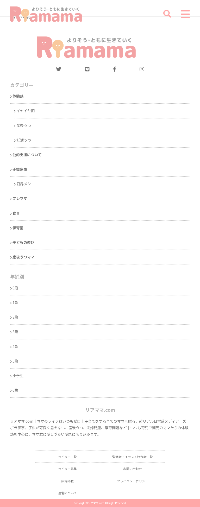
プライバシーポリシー (132, 481)
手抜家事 (19, 169)
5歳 (15, 361)
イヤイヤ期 (25, 110)
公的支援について (27, 154)
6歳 (15, 390)
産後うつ (23, 125)
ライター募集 (67, 468)
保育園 (17, 227)
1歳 (15, 302)
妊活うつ (23, 140)
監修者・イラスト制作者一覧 (132, 456)
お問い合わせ (132, 468)
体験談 (17, 96)
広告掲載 (67, 481)
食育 (16, 213)
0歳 (15, 287)
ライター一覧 (67, 456)
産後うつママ (23, 256)
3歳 (15, 331)
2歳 (15, 317)
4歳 (15, 346)
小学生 (17, 375)
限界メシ (23, 183)
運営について (67, 493)
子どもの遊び (23, 242)
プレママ (19, 198)
